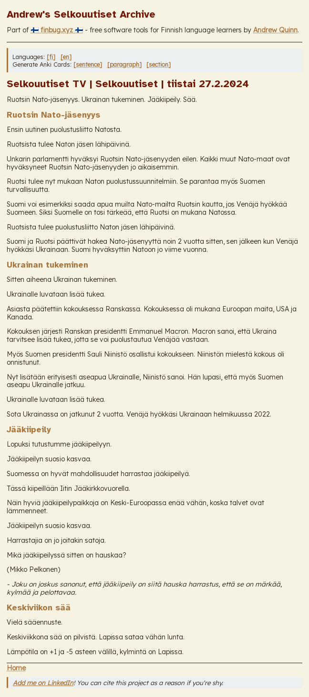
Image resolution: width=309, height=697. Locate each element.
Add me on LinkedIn (43, 683)
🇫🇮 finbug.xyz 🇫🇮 (57, 30)
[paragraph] (124, 64)
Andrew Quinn (275, 30)
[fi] (51, 56)
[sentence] (87, 64)
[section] (158, 64)
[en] (66, 56)
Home (16, 668)
